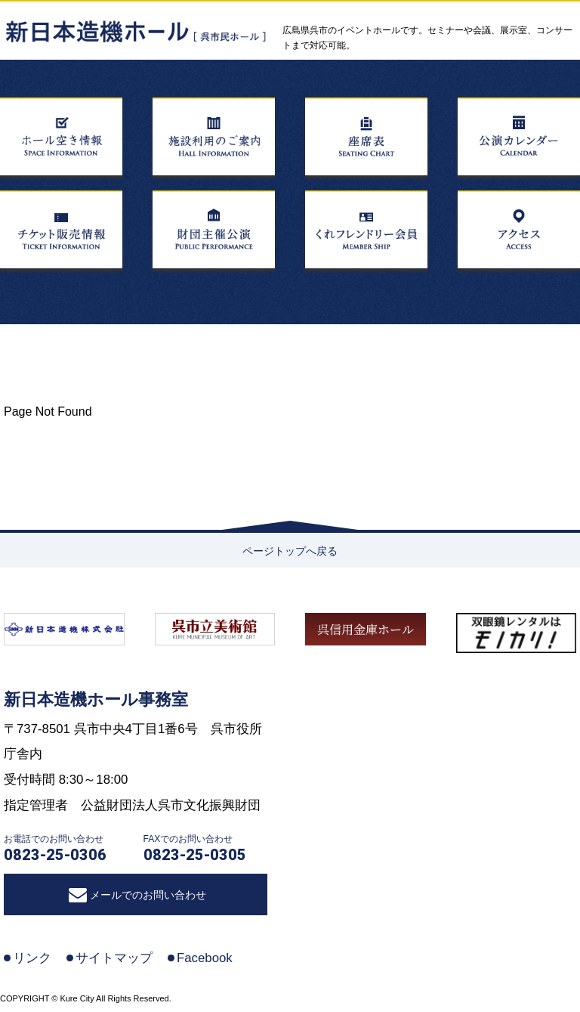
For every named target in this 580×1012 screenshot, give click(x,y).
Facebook (205, 958)
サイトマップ (114, 958)
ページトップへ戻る (290, 551)
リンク (32, 958)
